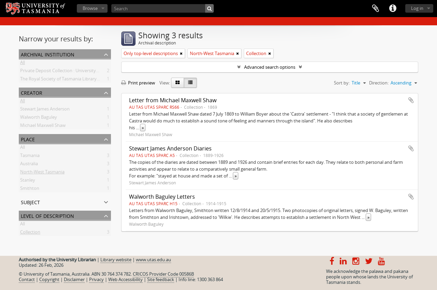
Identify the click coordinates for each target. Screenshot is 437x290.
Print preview (138, 83)
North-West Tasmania (42, 173)
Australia (29, 165)
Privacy (96, 279)
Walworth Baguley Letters (162, 196)
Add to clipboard (411, 100)
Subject (30, 201)
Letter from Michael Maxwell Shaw (172, 100)
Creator (31, 92)
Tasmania (30, 157)
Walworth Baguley (38, 118)
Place (28, 138)
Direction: (379, 83)
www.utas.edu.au (153, 259)
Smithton (29, 189)
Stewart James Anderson (45, 110)
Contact (27, 279)
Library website (115, 259)
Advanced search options (269, 67)
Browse (90, 8)
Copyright (49, 279)
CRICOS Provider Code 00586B (163, 274)
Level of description (47, 215)
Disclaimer (74, 279)
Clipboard (375, 8)
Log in (417, 8)
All (22, 64)
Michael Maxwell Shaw (43, 126)
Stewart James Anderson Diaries (170, 148)
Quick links (392, 8)
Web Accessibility (125, 279)
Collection (30, 233)
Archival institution (47, 53)
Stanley (27, 181)
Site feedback (160, 279)
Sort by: (342, 83)
